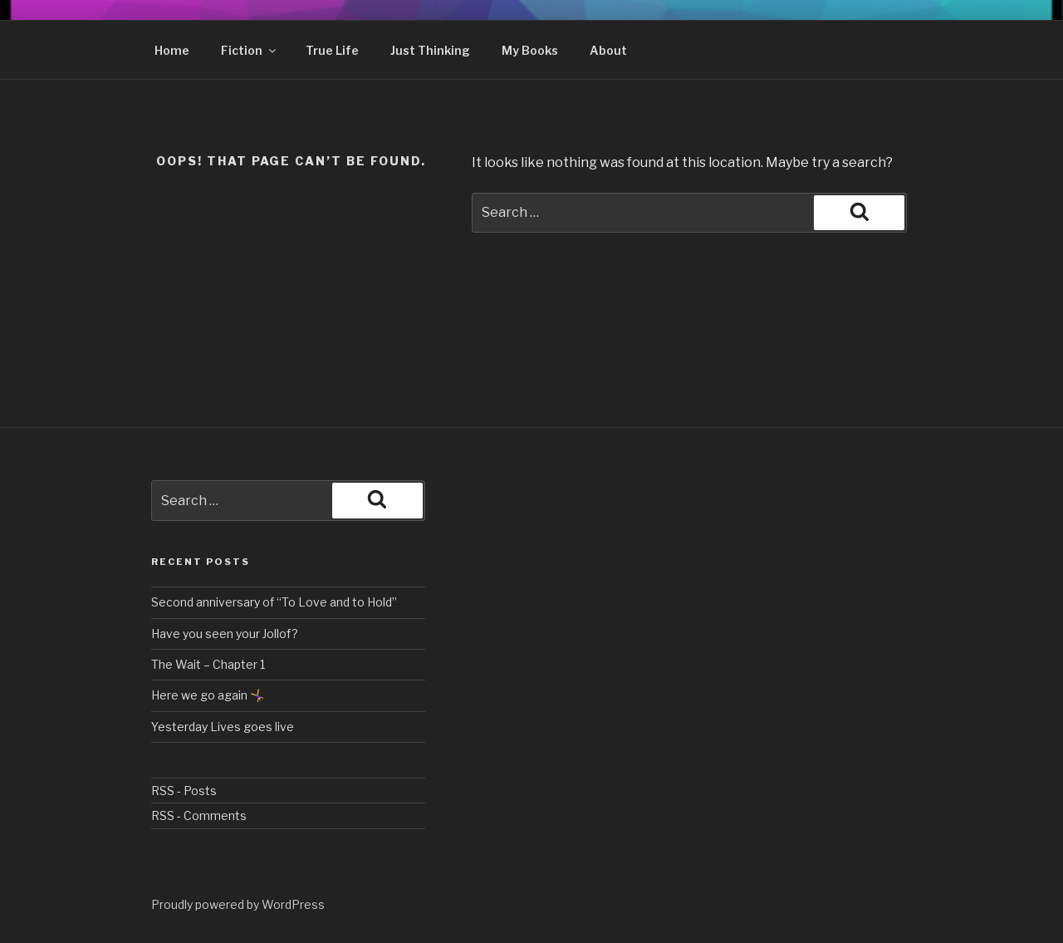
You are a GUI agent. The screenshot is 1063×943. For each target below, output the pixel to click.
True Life (332, 50)
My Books (530, 50)
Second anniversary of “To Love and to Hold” (274, 602)
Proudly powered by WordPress (238, 904)
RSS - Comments (199, 815)
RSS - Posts (184, 790)
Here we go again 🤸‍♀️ (207, 695)
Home (171, 50)
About (608, 50)
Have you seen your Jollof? (224, 633)
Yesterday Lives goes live (222, 727)
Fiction (249, 50)
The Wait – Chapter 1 (208, 664)
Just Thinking (430, 50)
